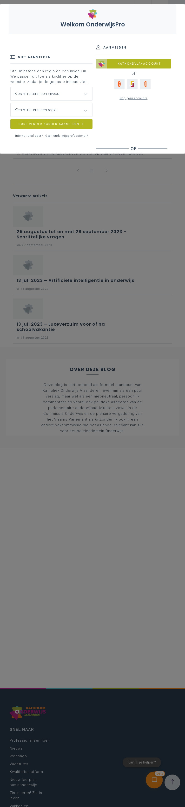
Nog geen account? (133, 98)
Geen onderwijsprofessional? (66, 135)
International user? (29, 135)
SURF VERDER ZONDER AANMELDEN (52, 124)
